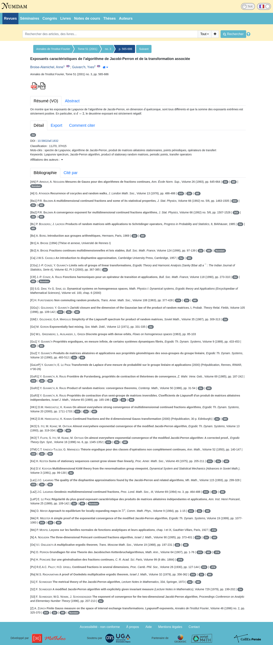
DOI (181, 193)
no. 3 (108, 49)
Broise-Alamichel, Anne (46, 67)
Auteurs (125, 18)
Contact (194, 627)
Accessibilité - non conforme (100, 627)
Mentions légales (170, 627)
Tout (203, 34)
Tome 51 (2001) (87, 49)
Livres (65, 18)
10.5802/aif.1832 (48, 140)
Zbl (33, 135)
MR (233, 182)
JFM (214, 530)
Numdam (36, 186)
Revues (10, 18)
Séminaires (29, 18)
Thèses (109, 18)
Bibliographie (45, 172)
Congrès (49, 18)
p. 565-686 (125, 49)
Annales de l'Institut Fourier (53, 49)
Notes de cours (87, 18)
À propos (132, 627)
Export (56, 125)
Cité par (71, 172)
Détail (39, 125)
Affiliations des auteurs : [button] (46, 159)
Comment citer (82, 125)
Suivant (144, 49)
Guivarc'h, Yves (83, 67)
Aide (148, 627)
